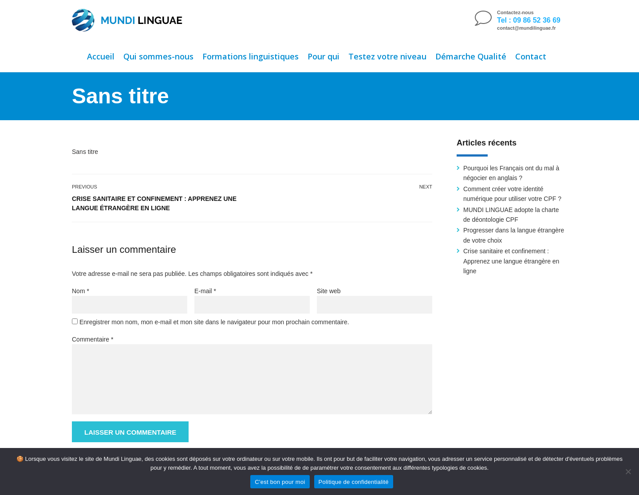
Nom (80, 291)
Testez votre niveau (387, 56)
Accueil (100, 56)
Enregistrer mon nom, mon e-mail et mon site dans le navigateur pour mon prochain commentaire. (214, 322)
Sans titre (85, 151)
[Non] (627, 471)
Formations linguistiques (250, 56)
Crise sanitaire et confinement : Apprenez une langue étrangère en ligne (154, 203)
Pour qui (323, 56)
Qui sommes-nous (158, 56)
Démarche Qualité (470, 56)
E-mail (205, 291)
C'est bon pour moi (280, 482)
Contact (530, 56)
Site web (329, 291)
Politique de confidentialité (354, 482)
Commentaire (92, 339)
